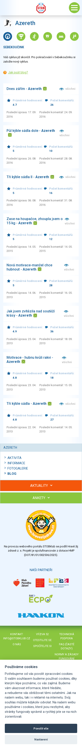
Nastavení (41, 739)
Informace (16, 463)
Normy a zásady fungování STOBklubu (67, 658)
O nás (17, 644)
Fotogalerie (17, 468)
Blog (11, 474)
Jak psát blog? (18, 72)
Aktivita (14, 458)
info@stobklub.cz (16, 638)
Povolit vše (41, 728)
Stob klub (41, 7)
